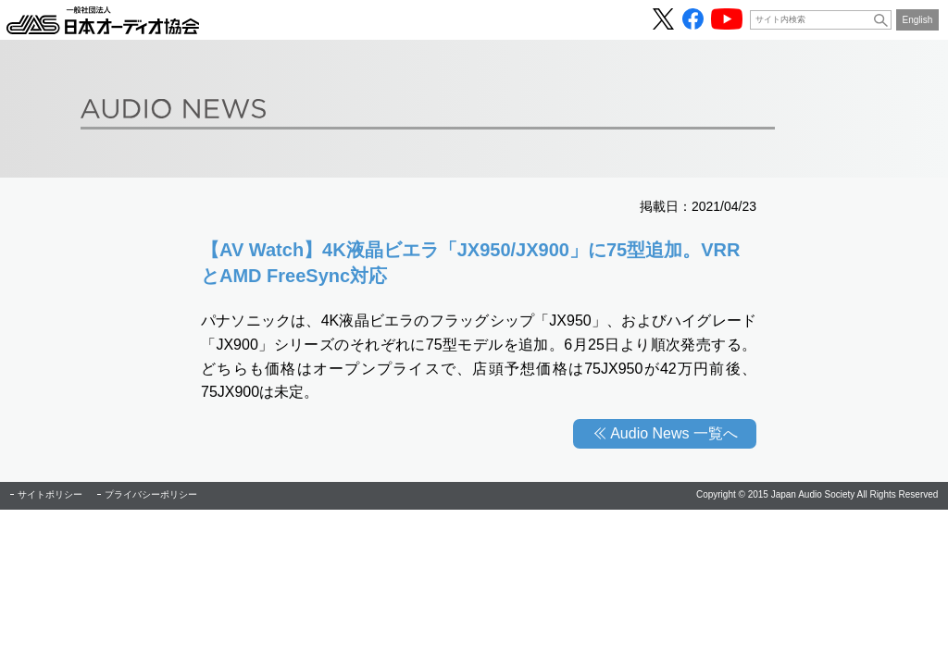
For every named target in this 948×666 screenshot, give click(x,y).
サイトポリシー (50, 494)
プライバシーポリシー (151, 494)
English (918, 20)
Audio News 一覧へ (674, 433)
